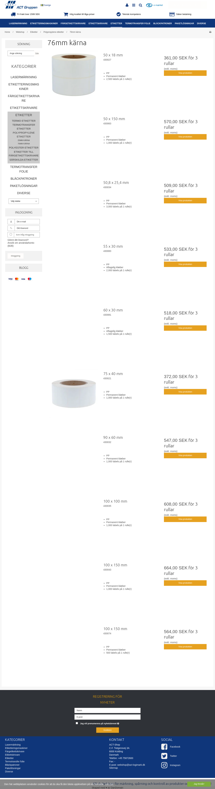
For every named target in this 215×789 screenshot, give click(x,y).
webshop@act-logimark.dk (131, 764)
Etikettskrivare (23, 108)
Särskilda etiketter (23, 159)
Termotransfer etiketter (23, 126)
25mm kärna (24, 140)
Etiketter (23, 115)
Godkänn (107, 730)
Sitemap (113, 768)
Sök (37, 53)
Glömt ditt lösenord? (18, 240)
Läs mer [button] (109, 784)
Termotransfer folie (23, 169)
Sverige (46, 5)
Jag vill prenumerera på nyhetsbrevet (110, 723)
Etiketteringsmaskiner (23, 87)
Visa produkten (185, 73)
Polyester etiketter (23, 147)
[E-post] (107, 717)
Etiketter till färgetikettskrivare (24, 153)
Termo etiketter (24, 120)
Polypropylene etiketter (24, 134)
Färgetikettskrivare (24, 98)
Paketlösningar (23, 186)
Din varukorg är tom (189, 5)
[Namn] (107, 710)
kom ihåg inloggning (25, 235)
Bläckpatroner (24, 178)
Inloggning (15, 256)
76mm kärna (24, 144)
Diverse (23, 193)
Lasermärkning (24, 77)
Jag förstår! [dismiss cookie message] (199, 784)
